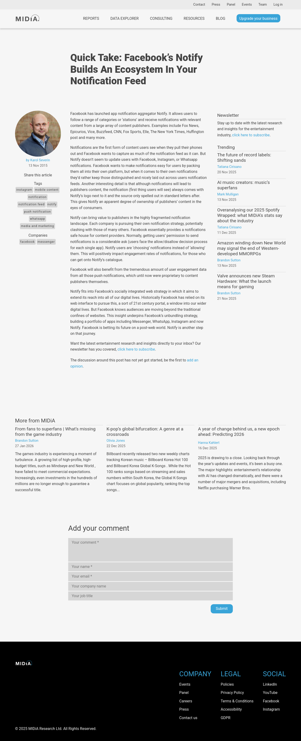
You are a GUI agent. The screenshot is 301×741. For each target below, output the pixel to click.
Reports (91, 18)
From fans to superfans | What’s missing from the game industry (55, 431)
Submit (222, 608)
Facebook (27, 241)
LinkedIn (270, 684)
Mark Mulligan (228, 194)
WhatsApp (37, 218)
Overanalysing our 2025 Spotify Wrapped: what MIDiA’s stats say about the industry (249, 215)
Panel (231, 5)
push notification (37, 211)
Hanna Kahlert (208, 443)
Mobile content (47, 189)
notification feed (31, 204)
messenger (46, 241)
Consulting (161, 18)
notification (37, 197)
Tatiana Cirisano (229, 167)
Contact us (188, 718)
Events (247, 5)
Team (262, 5)
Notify (52, 204)
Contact (199, 5)
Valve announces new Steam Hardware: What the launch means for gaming (246, 281)
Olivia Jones (116, 441)
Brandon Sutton (229, 260)
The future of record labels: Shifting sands (244, 157)
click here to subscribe (136, 349)
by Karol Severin (38, 160)
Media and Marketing (37, 226)
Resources (194, 18)
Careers (185, 701)
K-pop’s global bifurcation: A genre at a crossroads (145, 431)
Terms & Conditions (237, 701)
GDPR (225, 718)
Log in (278, 5)
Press (216, 5)
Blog (220, 18)
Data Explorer (124, 18)
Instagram (24, 189)
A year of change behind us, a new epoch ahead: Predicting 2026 (239, 431)
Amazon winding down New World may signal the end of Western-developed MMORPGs (251, 248)
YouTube (270, 692)
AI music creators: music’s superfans (243, 185)
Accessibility (231, 709)
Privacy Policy (232, 692)
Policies (227, 684)
